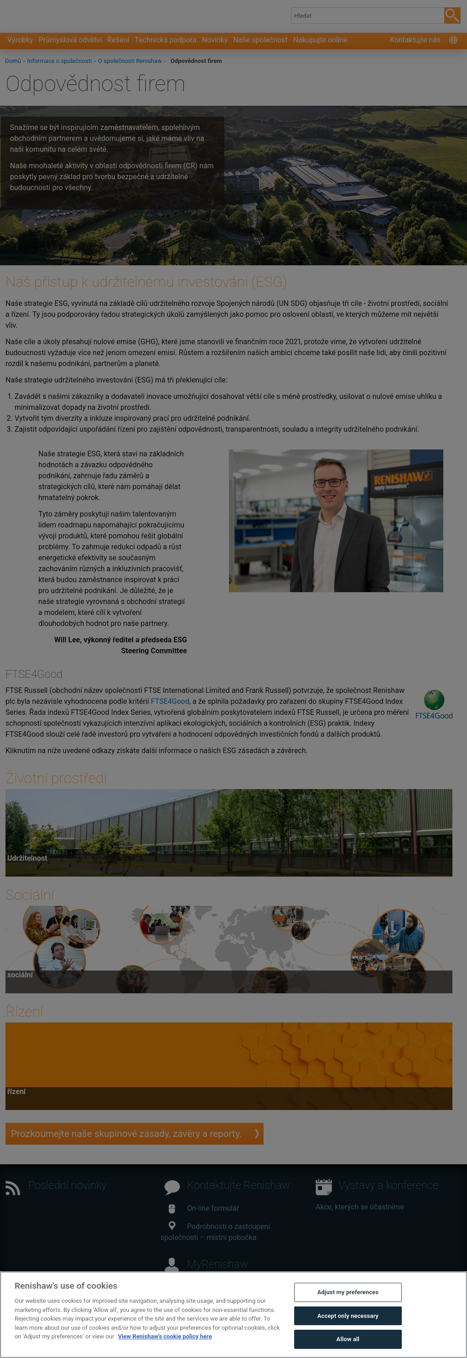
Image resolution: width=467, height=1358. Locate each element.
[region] (233, 1314)
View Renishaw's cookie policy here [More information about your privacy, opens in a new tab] (165, 1336)
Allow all (348, 1339)
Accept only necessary (348, 1315)
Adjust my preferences (348, 1292)
